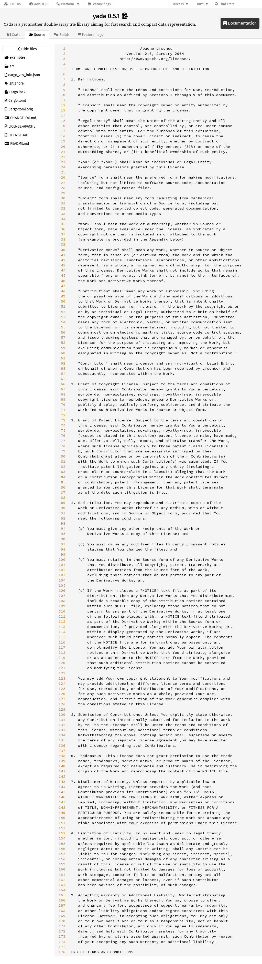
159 (62, 864)
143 (62, 781)
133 (62, 730)
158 (62, 859)
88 (63, 497)
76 (63, 435)
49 (63, 296)
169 (62, 916)
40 (63, 249)
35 (63, 224)
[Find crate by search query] (240, 4)
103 (62, 575)
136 (62, 745)
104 (62, 580)
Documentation (240, 23)
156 (62, 848)
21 (63, 151)
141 (62, 771)
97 (63, 544)
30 (63, 198)
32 (63, 208)
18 (63, 136)
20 (63, 146)
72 (63, 415)
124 (62, 683)
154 (62, 838)
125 (62, 688)
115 (62, 637)
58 (63, 342)
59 (63, 348)
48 (63, 291)
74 (63, 425)
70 (63, 404)
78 (63, 446)
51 (63, 306)
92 (63, 518)
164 (62, 890)
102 (62, 569)
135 (62, 740)
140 (62, 766)
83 (63, 471)
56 (63, 332)
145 (62, 792)
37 (63, 234)
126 (62, 693)
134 (62, 735)
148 (62, 807)
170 (62, 921)
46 (63, 280)
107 (62, 595)
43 (63, 265)
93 (63, 523)
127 (62, 699)
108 (62, 600)
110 (62, 611)
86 (63, 487)
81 (63, 461)
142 (62, 776)
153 (62, 833)
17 (63, 131)
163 (62, 885)
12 (63, 105)
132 (62, 724)
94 (63, 528)
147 (62, 802)
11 (63, 100)
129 (62, 709)
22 (63, 156)
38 (63, 239)
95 (63, 533)
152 (62, 828)
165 (62, 895)
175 (62, 947)
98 (63, 549)
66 (63, 384)
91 (63, 513)
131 (62, 719)
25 (63, 172)
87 (63, 492)
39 (63, 244)
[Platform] (68, 4)
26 (63, 177)
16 (63, 125)
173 (62, 936)
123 (62, 678)
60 (63, 353)
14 (63, 115)
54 (63, 322)
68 (63, 394)
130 (62, 714)
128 (62, 704)
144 (62, 786)
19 (63, 141)
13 (63, 110)
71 (63, 409)
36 (63, 229)
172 (62, 931)
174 (62, 941)
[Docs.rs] (12, 4)
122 (62, 673)
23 (63, 162)
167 (62, 905)
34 (63, 218)
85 (63, 482)
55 (63, 327)
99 (63, 554)
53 (63, 317)
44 (63, 270)
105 (62, 585)
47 (63, 286)
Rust (200, 4)
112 (62, 621)
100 (62, 559)
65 (63, 379)
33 (63, 213)
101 (62, 564)
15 (63, 120)
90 (63, 507)
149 (62, 812)
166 (62, 900)
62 (63, 363)
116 (62, 642)
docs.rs (178, 4)
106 (62, 590)
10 (63, 94)
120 (62, 662)
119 (62, 657)
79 (63, 451)
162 (62, 879)
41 (63, 255)
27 (63, 182)
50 (63, 301)
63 (63, 368)
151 (62, 823)
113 (62, 626)
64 (63, 373)
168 (62, 910)
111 (62, 616)
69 (63, 399)
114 (62, 631)
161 (62, 874)
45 (63, 275)
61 (63, 358)
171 (62, 926)
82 (63, 466)
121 (62, 668)
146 (62, 797)
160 (62, 869)
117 (62, 647)
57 (63, 337)
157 (62, 854)
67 (63, 389)
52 (63, 311)
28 (63, 187)
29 (63, 193)
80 (63, 456)
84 (63, 477)
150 (62, 817)
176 (62, 952)
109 (62, 606)
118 (62, 652)
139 (62, 761)
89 (63, 502)
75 (63, 430)
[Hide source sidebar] (27, 49)
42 (63, 260)
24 (63, 167)
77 (63, 440)
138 (62, 755)
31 (63, 203)
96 (63, 538)
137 (62, 750)
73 (63, 420)
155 (62, 843)
